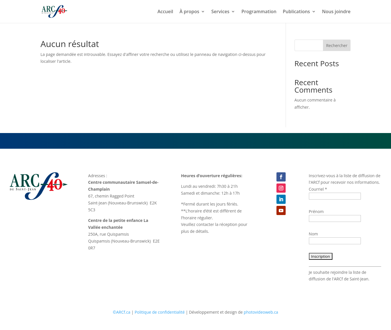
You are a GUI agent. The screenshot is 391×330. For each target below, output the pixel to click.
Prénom (316, 211)
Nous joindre (336, 12)
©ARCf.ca (121, 312)
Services (220, 12)
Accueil (165, 12)
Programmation (258, 12)
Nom (313, 234)
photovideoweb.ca (261, 312)
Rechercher (336, 45)
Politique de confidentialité (160, 312)
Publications (296, 12)
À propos (189, 12)
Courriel (318, 189)
